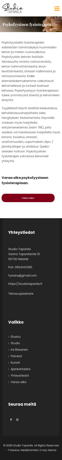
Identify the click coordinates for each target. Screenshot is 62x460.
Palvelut (16, 356)
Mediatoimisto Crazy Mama (38, 450)
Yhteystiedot (20, 376)
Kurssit (15, 363)
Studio (15, 343)
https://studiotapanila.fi (25, 284)
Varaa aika (18, 382)
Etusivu (16, 337)
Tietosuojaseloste (20, 294)
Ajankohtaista (20, 369)
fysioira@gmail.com (22, 276)
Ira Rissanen (19, 350)
